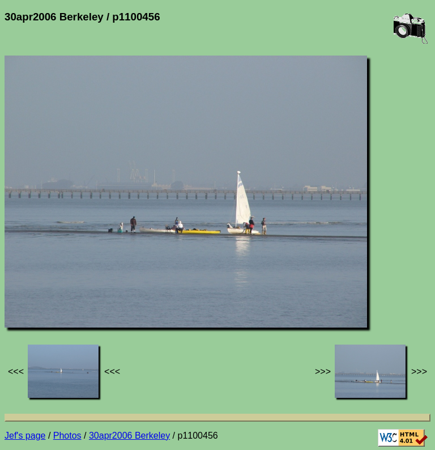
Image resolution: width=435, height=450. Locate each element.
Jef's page (25, 435)
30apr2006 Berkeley (129, 435)
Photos (67, 435)
